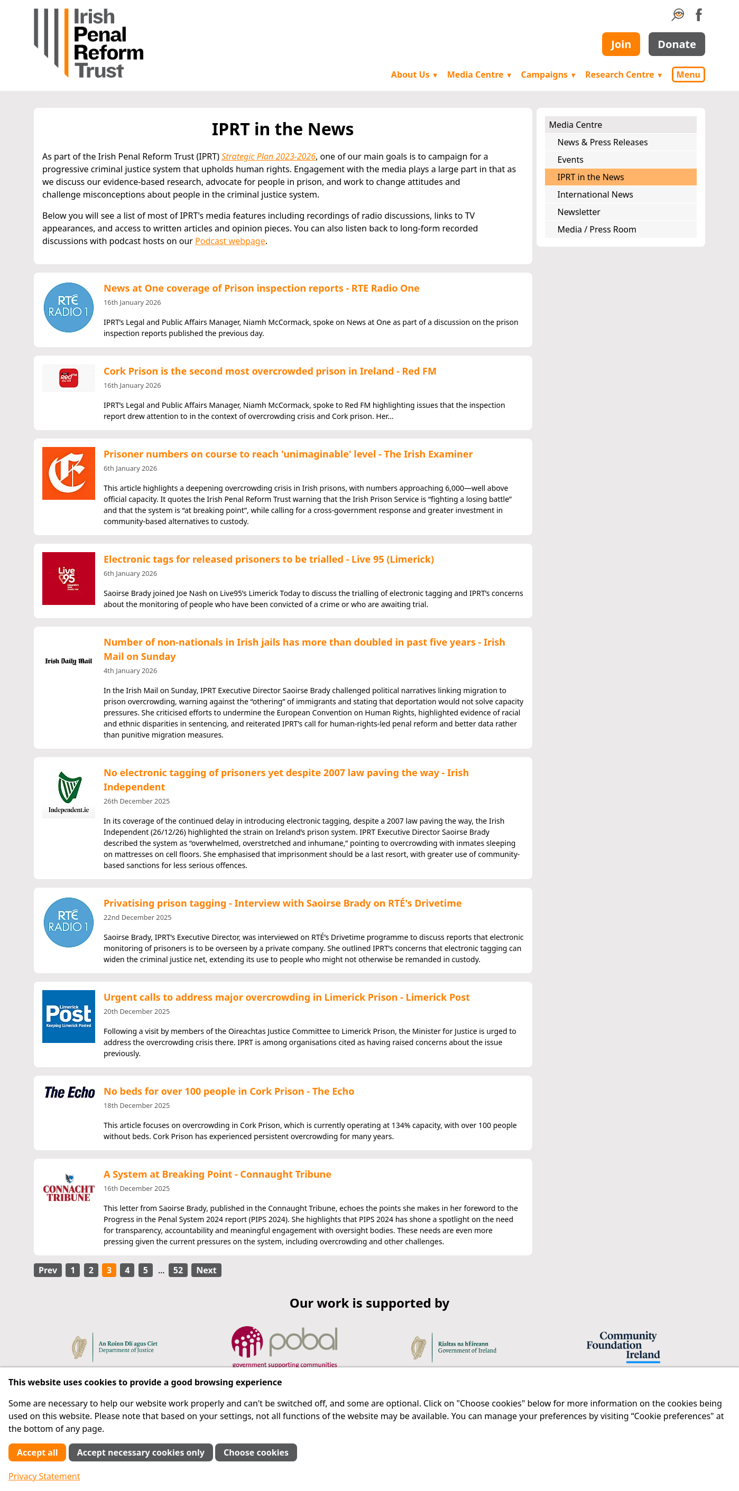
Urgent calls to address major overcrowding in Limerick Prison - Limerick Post (287, 997)
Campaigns (549, 74)
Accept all (37, 1452)
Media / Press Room (597, 229)
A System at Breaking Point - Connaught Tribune (217, 1174)
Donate (677, 44)
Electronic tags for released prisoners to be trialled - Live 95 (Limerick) (269, 559)
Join (621, 44)
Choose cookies (256, 1452)
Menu (688, 74)
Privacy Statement (44, 1476)
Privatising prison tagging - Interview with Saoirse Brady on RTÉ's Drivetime (282, 903)
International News (595, 194)
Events (571, 159)
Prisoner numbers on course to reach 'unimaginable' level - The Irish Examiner (288, 454)
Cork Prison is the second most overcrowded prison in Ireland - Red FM (270, 371)
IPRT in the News (591, 177)
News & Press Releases (603, 142)
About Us (415, 74)
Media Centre (480, 74)
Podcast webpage (230, 241)
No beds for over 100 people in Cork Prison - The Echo (229, 1091)
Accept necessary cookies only (141, 1452)
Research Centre (624, 74)
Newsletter (579, 212)
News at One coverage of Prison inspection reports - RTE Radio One (262, 288)
